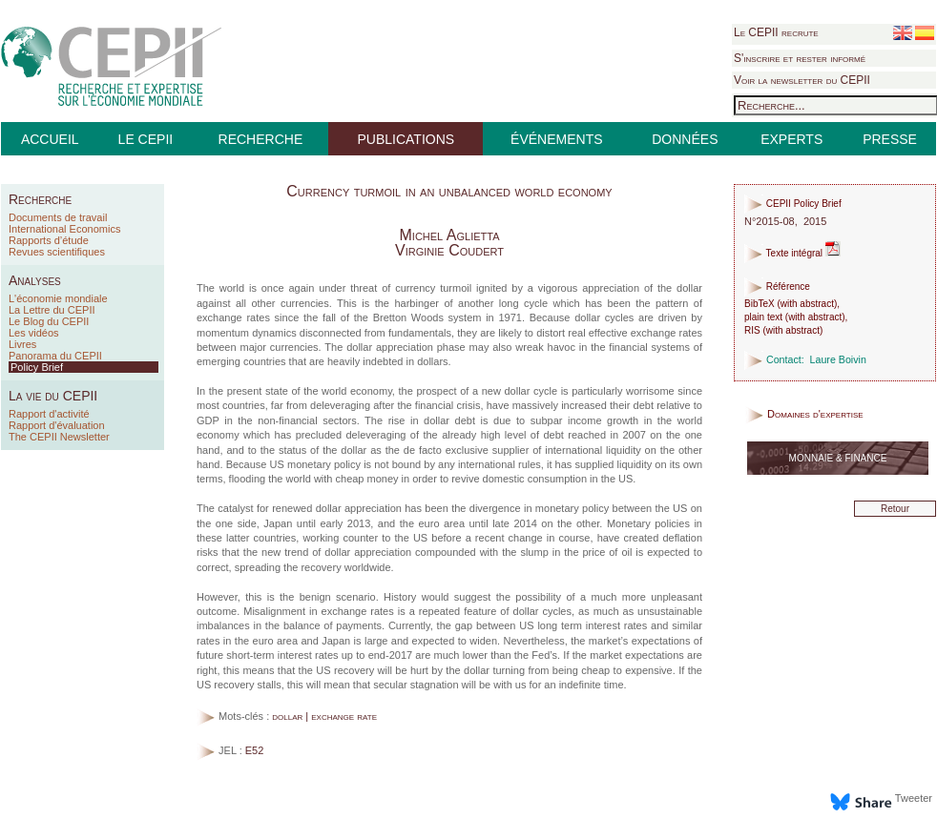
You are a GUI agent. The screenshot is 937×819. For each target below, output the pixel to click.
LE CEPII (146, 139)
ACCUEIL (50, 139)
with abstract (807, 303)
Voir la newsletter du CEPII (802, 80)
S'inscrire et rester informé (799, 58)
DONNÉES (685, 139)
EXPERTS (791, 139)
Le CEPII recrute (776, 32)
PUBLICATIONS (405, 139)
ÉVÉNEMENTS (556, 139)
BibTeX (759, 303)
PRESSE (890, 139)
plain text (763, 317)
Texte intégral (792, 253)
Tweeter (913, 798)
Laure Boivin (838, 359)
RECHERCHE (261, 139)
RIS (752, 330)
